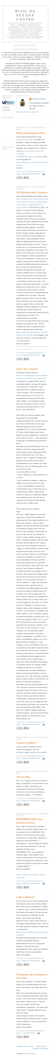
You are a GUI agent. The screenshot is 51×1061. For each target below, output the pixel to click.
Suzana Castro (39, 99)
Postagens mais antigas (40, 1048)
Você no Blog (23, 777)
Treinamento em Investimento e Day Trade (32, 976)
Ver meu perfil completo (27, 112)
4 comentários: (29, 1033)
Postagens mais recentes (24, 1046)
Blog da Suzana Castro (25, 15)
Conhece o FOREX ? (26, 743)
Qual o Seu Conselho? (27, 369)
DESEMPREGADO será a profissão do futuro (29, 821)
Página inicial (41, 1046)
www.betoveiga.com (24, 139)
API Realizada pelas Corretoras (31, 192)
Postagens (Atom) (29, 1053)
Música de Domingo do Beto (30, 133)
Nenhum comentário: (31, 174)
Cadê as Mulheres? (25, 897)
